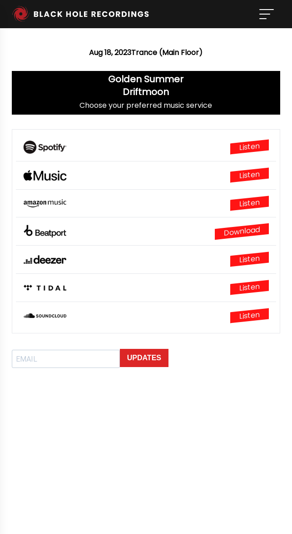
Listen (249, 147)
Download (242, 231)
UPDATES (144, 358)
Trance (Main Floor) (167, 52)
